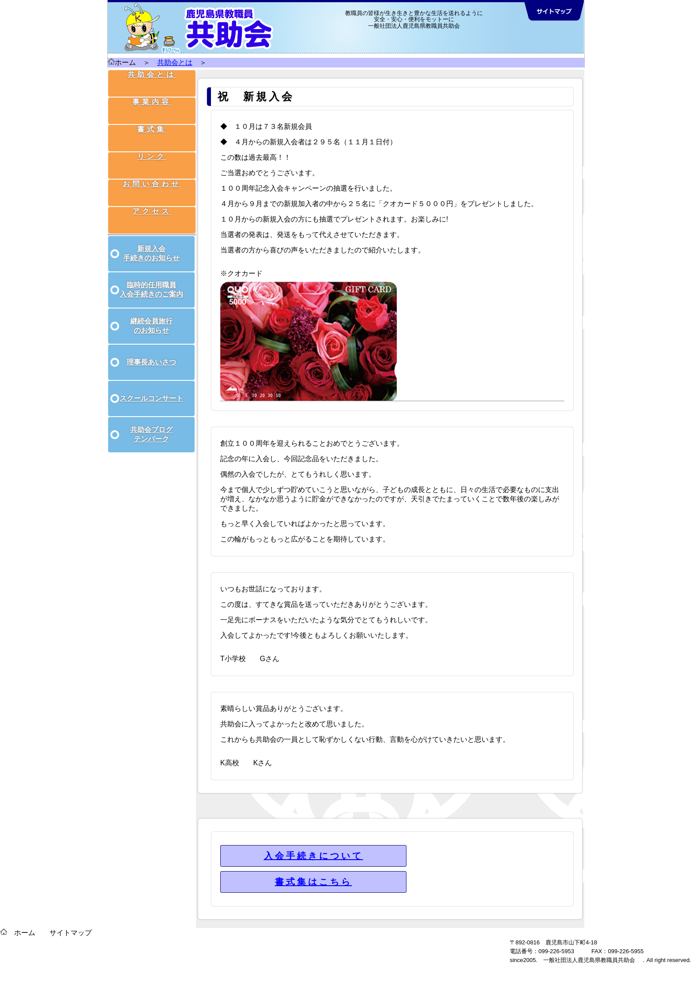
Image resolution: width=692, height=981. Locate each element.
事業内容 (153, 104)
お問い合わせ (153, 173)
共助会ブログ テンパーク (151, 424)
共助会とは (174, 62)
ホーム (122, 62)
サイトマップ (70, 932)
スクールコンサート (151, 388)
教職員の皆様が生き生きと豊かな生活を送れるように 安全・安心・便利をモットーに (414, 16)
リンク (152, 150)
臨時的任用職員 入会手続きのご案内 (151, 279)
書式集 (152, 127)
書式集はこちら (313, 882)
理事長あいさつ (151, 352)
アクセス (153, 195)
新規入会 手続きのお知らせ (151, 243)
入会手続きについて (313, 856)
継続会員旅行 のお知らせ (151, 316)
